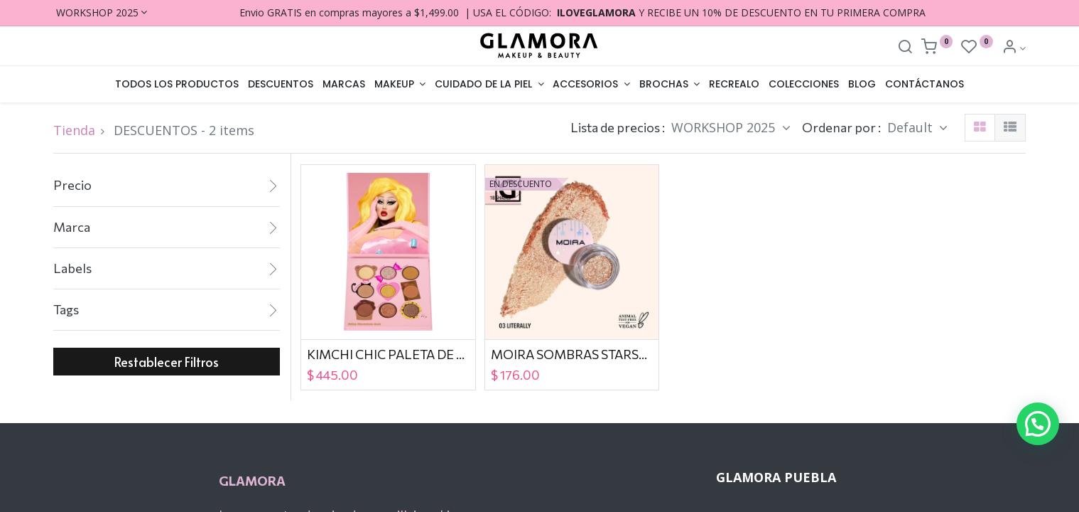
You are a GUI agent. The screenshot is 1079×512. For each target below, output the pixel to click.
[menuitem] (177, 84)
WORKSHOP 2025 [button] (725, 127)
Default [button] (911, 127)
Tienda (74, 130)
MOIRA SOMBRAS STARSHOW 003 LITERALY (572, 354)
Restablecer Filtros (166, 361)
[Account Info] (1014, 48)
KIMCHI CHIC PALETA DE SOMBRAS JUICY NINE (388, 354)
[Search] (905, 48)
